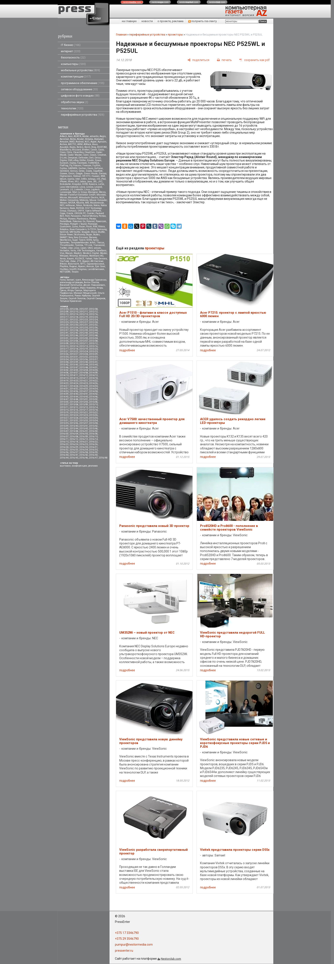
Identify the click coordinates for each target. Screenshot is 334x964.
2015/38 (93, 423)
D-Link (63, 157)
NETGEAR (65, 271)
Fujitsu (63, 168)
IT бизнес (71, 45)
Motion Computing (69, 200)
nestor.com (132, 2)
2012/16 (93, 314)
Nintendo (87, 205)
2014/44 (74, 396)
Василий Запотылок (71, 285)
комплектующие (76, 76)
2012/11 (83, 311)
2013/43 (74, 364)
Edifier (83, 160)
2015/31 (64, 420)
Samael (70, 279)
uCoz (76, 248)
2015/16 (74, 410)
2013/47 (74, 367)
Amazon (64, 141)
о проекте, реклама (170, 21)
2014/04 (83, 370)
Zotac (73, 261)
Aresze (90, 266)
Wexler (103, 253)
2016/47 (93, 457)
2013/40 (83, 362)
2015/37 (83, 423)
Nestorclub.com (171, 958)
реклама (93, 465)
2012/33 (64, 327)
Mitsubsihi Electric (88, 197)
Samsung (102, 229)
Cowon (93, 154)
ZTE (79, 261)
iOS (98, 179)
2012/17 (64, 317)
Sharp (94, 232)
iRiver (71, 181)
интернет (70, 51)
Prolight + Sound (78, 224)
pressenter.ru (124, 950)
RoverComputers (78, 229)
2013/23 (74, 351)
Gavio (90, 168)
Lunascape (65, 192)
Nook (72, 208)
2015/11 (64, 407)
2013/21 (64, 351)
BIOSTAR (102, 147)
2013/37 (93, 359)
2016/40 (64, 455)
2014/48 (74, 399)
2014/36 (74, 391)
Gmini (71, 173)
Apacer (81, 266)
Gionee (63, 173)
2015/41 (83, 426)
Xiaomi (70, 258)
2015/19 (64, 412)
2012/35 (83, 327)
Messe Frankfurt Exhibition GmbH (77, 194)
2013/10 (74, 343)
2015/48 (74, 431)
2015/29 (83, 418)
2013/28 (83, 354)
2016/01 (83, 431)
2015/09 (83, 404)
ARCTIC (72, 144)
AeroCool (64, 139)
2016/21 (83, 441)
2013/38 (64, 362)
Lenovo (89, 187)
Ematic (90, 160)
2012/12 (93, 311)
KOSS (85, 184)
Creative (101, 154)
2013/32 (83, 356)
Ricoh (89, 226)
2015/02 (93, 399)
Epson (98, 160)
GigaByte (98, 171)
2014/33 (83, 388)
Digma (63, 160)
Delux (98, 157)
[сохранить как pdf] (254, 60)
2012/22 (74, 319)
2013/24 (83, 351)
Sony (70, 237)
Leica (82, 187)
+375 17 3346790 (127, 933)
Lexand (98, 187)
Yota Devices (100, 258)
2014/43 (64, 396)
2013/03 (83, 338)
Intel (77, 179)
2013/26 (64, 354)
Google (79, 173)
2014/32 (74, 388)
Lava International (69, 187)
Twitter (63, 248)
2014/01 (93, 367)
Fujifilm (96, 165)
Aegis (103, 136)
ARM (80, 144)
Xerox (63, 258)
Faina (63, 279)
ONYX (81, 210)
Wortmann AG (96, 255)
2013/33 (93, 356)
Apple (94, 141)
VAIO (90, 248)
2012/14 (74, 314)
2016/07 (64, 436)
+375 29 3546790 (127, 938)
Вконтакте (73, 263)
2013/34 (64, 359)
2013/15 (83, 346)
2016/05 (83, 433)
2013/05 (64, 340)
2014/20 (74, 380)
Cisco (62, 152)
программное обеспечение (82, 83)
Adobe (85, 136)
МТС (83, 263)
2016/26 (93, 444)
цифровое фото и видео (80, 95)
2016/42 (83, 455)
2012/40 (93, 330)
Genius (74, 171)
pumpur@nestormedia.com (134, 944)
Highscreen (66, 176)
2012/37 (64, 330)
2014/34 (93, 388)
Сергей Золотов (77, 298)
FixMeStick (93, 162)
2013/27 (74, 354)
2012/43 (83, 332)
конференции (79, 465)
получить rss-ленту (202, 21)
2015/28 (74, 418)
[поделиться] (198, 60)
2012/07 (83, 309)
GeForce (98, 168)
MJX (101, 197)
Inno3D (72, 269)
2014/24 (74, 383)
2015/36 (74, 423)
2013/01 (64, 338)
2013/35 (74, 359)
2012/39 (83, 330)
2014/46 (93, 396)
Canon (94, 149)
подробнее (127, 350)
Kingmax (82, 269)
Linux (87, 189)
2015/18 (93, 410)
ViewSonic (101, 250)
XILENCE (79, 258)
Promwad (92, 224)
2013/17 (64, 348)
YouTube (64, 261)
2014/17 (83, 378)
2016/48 (103, 457)
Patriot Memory (90, 216)
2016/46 (83, 457)
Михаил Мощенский (85, 293)
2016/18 (74, 441)
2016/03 (64, 433)
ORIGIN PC (80, 213)
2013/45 (93, 364)
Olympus (71, 210)
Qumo (75, 226)
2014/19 (64, 380)
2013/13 (64, 346)
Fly (70, 165)
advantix (94, 136)
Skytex (96, 234)
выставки (65, 465)
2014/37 (83, 391)
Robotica (64, 229)
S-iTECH (92, 229)
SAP (71, 232)
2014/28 (74, 386)
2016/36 (64, 452)
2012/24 (93, 319)
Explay (73, 162)
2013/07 (83, 340)
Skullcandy (79, 234)
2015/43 (64, 428)
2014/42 (93, 393)
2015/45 (83, 428)
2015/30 (93, 418)
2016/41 (74, 455)
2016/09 (83, 436)
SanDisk (64, 232)
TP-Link (88, 245)
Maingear (93, 192)
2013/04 (93, 338)
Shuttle (101, 232)
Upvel (83, 248)
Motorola (84, 200)
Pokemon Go (79, 221)
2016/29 (74, 447)
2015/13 (83, 407)
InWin (84, 179)
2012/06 (74, 309)
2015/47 (64, 431)
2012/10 (74, 311)
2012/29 (64, 324)
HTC (88, 176)
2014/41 (83, 393)
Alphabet (98, 139)
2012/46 (74, 335)
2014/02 (64, 370)
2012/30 (74, 324)
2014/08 (83, 372)
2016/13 (83, 439)
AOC (87, 141)
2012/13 (64, 314)
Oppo (62, 213)
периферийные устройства (82, 114)
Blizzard (76, 149)
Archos (63, 144)
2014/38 (93, 391)
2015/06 (93, 401)
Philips (63, 218)
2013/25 (93, 351)
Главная (121, 34)
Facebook (82, 162)
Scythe (77, 232)
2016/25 (83, 444)
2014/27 (64, 386)
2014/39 (64, 393)
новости (147, 21)
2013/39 (74, 362)
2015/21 (83, 412)
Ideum (63, 179)
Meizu (102, 192)
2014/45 (83, 396)
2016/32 (64, 449)
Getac (82, 171)
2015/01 (83, 399)
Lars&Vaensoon (96, 269)
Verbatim (64, 250)
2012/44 (93, 332)
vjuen (78, 279)
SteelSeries (65, 240)
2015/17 (83, 410)
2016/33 (74, 449)
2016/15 (64, 441)
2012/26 (74, 322)
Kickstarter (65, 184)
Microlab (101, 194)
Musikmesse (97, 202)
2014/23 (64, 383)
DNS (70, 160)
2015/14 (93, 407)
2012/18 (74, 317)
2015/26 (93, 415)
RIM (95, 226)
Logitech (95, 189)
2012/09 (64, 311)
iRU (77, 181)
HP (83, 176)
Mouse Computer (98, 200)
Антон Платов (91, 282)
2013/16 (93, 346)
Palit (67, 216)
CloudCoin (89, 152)
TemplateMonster (80, 242)
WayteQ (78, 253)
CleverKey (78, 152)
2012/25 (64, 322)
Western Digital (91, 253)
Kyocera (93, 184)
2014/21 (83, 380)
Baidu (73, 147)
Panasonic (76, 216)
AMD (72, 141)
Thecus (100, 242)
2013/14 (74, 346)
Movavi (63, 202)
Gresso (102, 173)
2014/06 (64, 372)
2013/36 (83, 359)
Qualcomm (65, 226)
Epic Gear (100, 266)
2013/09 (64, 343)
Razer (82, 226)
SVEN (89, 240)
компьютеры (73, 64)
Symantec (65, 242)
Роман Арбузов (83, 295)
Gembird (64, 171)
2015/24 (74, 415)
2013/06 (74, 340)
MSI (87, 202)
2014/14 (64, 378)
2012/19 (83, 317)
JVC (100, 181)
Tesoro (75, 271)
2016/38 (83, 452)
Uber (70, 248)
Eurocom (64, 162)
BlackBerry (65, 149)
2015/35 (64, 423)
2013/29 (93, 354)
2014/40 (74, 393)
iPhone (63, 181)
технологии (72, 108)
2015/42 (93, 426)
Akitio (73, 139)
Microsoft (73, 197)
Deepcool (72, 157)
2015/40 (74, 426)
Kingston (76, 184)
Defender (83, 157)
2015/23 (64, 415)
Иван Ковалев (87, 287)
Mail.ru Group (79, 192)
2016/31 (93, 447)
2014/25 (83, 383)
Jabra (83, 181)
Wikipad (64, 255)
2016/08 (74, 436)
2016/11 (64, 439)
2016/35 (93, 449)
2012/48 (93, 335)
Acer (70, 136)
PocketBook (66, 221)
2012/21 (64, 319)
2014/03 (74, 370)
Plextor (92, 218)
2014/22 (93, 380)
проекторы (175, 34)
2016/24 (74, 444)
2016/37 (74, 452)
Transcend (99, 245)
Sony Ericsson (81, 237)
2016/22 (93, 441)
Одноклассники (95, 263)
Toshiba (79, 245)
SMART (63, 237)
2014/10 (64, 375)
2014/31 (64, 388)
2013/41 (93, 362)
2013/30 (64, 356)
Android (80, 141)
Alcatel (80, 139)
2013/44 (83, 364)
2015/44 (74, 428)
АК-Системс (97, 261)
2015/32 (74, 420)
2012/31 (83, 324)
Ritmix (101, 226)
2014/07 (74, 372)
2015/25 (83, 415)
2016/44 (64, 457)
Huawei (96, 176)
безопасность (73, 57)
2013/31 (74, 356)
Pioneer (72, 218)
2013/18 (74, 348)
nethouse (70, 205)
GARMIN (72, 168)
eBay (75, 160)
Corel (86, 154)
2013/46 (64, 367)
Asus (95, 144)
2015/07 (64, 404)
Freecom (87, 165)
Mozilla (80, 202)
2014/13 (93, 375)
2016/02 (93, 431)
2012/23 (83, 319)
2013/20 (93, 348)
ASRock (87, 144)
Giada (89, 171)
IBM (103, 176)
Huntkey (64, 269)
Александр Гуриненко (94, 279)
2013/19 (83, 348)
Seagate (86, 232)
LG (71, 189)
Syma (96, 240)
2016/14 (93, 439)
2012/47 (83, 335)
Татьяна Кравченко (70, 301)
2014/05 (93, 370)
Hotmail (77, 176)
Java (89, 181)
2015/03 (64, 401)
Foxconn (77, 165)
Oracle (69, 213)
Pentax (102, 216)
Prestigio (64, 224)
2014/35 (64, 391)
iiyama (70, 179)
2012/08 (93, 309)
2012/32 (93, 324)
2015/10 (93, 404)
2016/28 (64, 447)
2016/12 (74, 439)
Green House (91, 173)
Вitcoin (63, 263)
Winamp (73, 255)
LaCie (101, 184)
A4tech (63, 136)
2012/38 (74, 330)
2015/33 (83, 420)
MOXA (71, 202)
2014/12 (83, 375)
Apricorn (102, 141)
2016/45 (74, 457)
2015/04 (74, 401)
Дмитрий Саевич (69, 287)
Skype (89, 234)
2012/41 (64, 332)
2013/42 (64, 364)
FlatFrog (64, 165)
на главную (129, 21)
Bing (93, 147)
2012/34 (74, 327)
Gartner (82, 168)
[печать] (224, 60)
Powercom (101, 221)
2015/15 (64, 410)
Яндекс (73, 266)
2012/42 (74, 332)
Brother (85, 149)
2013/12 (93, 343)
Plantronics (82, 218)
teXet (92, 242)
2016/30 (83, 447)
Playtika (64, 266)
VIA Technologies (86, 250)
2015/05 (83, 401)
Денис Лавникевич (94, 285)
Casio (101, 149)
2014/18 (93, 378)
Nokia (97, 205)
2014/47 (64, 399)
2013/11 (83, 343)
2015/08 (74, 404)
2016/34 (83, 449)
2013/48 (83, 367)
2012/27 (83, 322)
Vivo (62, 253)
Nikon (79, 205)
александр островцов (71, 282)
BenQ (87, 147)
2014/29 (83, 386)
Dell (91, 157)
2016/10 (93, 436)
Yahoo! (88, 258)
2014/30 (93, 386)
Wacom (69, 253)
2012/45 (64, 335)
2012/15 (83, 314)
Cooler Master (75, 154)
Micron (63, 197)
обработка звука (74, 102)
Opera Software (93, 210)
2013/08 (93, 340)
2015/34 (93, 420)
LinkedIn (78, 189)
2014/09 (93, 372)
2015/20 (74, 412)
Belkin (80, 147)
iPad (103, 179)
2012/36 (93, 327)
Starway (93, 237)
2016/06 (93, 433)
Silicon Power (66, 234)
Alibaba (89, 139)
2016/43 (93, 455)
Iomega (91, 179)
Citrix (69, 152)
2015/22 (93, 412)
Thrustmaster (67, 245)
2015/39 (64, 426)
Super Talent (78, 240)
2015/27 (64, 418)
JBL (95, 181)
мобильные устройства (80, 70)
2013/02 (74, 338)
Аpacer (85, 261)
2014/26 (93, 383)
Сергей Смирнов (96, 298)
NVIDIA (80, 208)
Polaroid (90, 221)
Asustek (64, 147)
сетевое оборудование (79, 89)
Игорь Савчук (74, 290)
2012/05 (64, 309)
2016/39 (93, 452)
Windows (83, 255)
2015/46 (93, 428)
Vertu (73, 250)
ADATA (77, 136)
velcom (97, 248)
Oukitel (90, 213)
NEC (62, 205)
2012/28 (93, 322)
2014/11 (74, 375)
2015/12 (74, 407)
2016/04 (74, 433)
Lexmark (64, 189)
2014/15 (74, 378)
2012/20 (93, 317)
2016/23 (64, 444)
